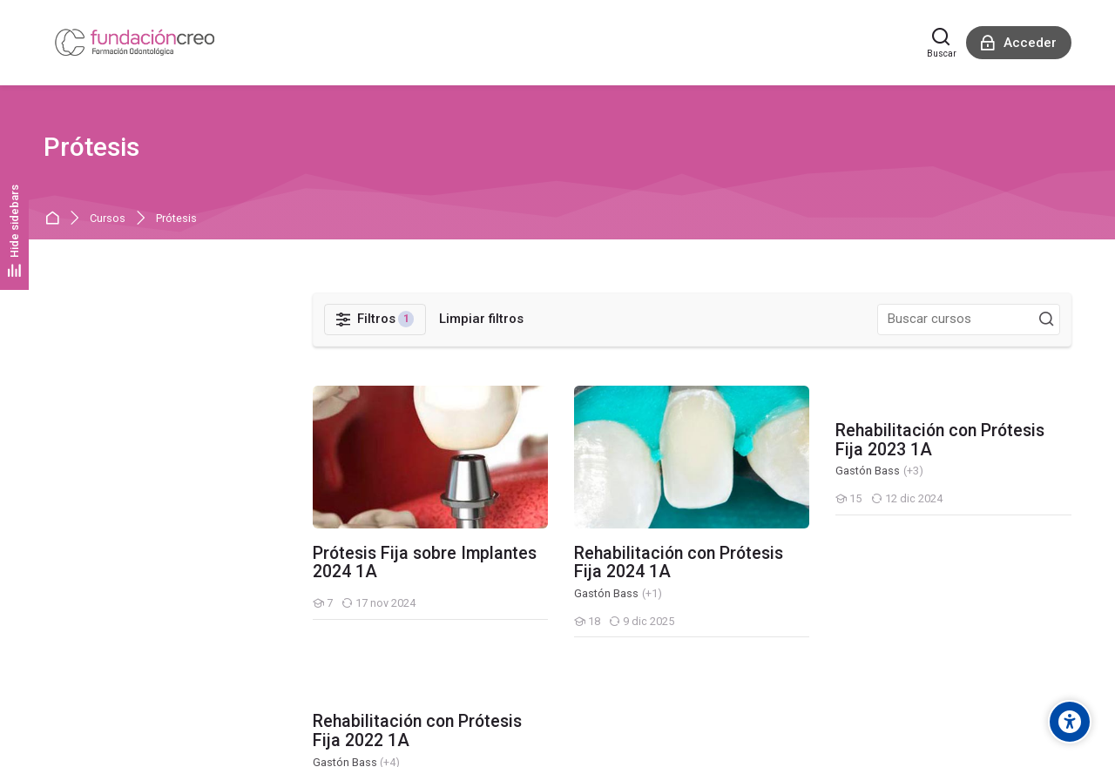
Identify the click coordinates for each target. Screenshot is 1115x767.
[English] (64, 656)
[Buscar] (941, 42)
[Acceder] (1018, 42)
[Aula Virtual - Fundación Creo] (135, 42)
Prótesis (176, 219)
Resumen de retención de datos (135, 709)
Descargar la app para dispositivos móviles (166, 730)
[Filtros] (375, 319)
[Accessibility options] (1069, 721)
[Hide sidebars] (14, 230)
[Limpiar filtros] (481, 319)
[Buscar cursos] (1046, 319)
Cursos (107, 219)
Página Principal (55, 219)
